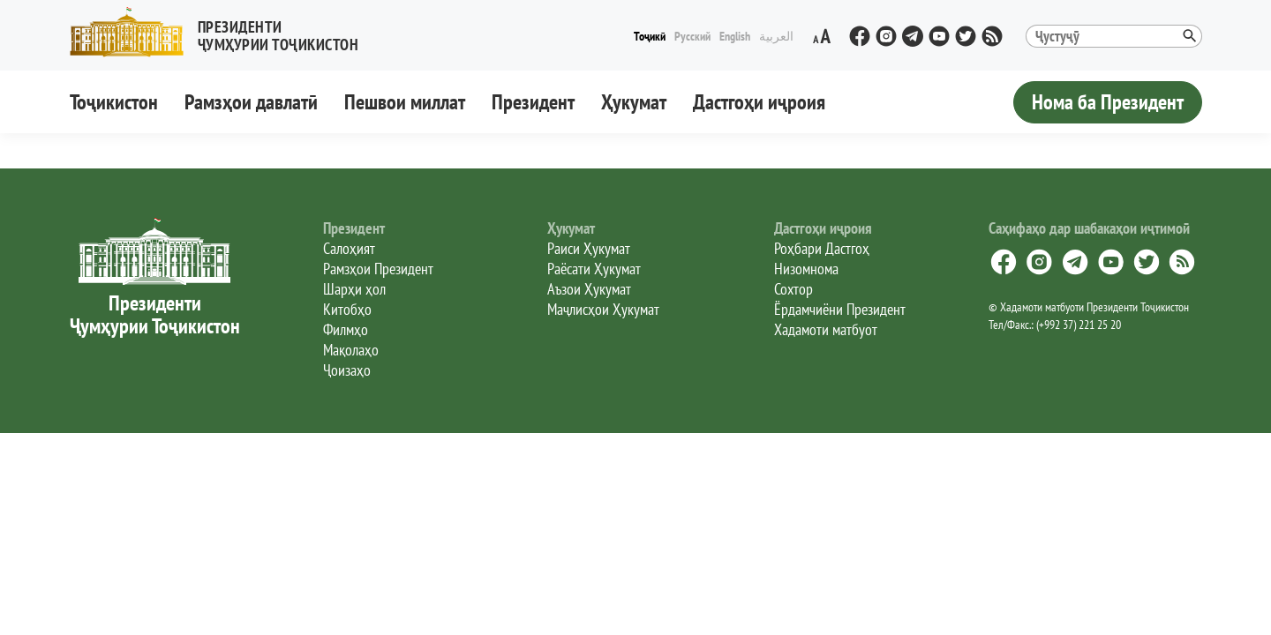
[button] (221, 32)
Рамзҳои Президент (378, 268)
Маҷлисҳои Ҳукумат (603, 309)
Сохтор (793, 289)
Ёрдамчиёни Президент (840, 309)
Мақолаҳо (351, 350)
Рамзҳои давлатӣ (251, 102)
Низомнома (806, 268)
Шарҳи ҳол (354, 289)
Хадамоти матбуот (825, 329)
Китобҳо (347, 309)
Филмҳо (345, 329)
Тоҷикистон (114, 102)
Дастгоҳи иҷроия (759, 102)
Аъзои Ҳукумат (589, 289)
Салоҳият (349, 248)
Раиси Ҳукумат (588, 248)
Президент (533, 102)
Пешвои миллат (404, 102)
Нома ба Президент (1108, 102)
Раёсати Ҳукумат (594, 268)
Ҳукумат (633, 102)
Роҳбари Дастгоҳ (821, 248)
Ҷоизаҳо (347, 370)
